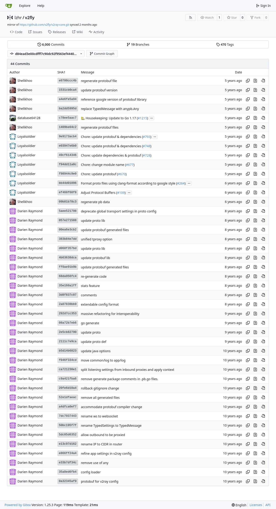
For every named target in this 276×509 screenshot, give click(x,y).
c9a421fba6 (68, 378)
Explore (24, 5)
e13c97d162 (68, 444)
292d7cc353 (68, 313)
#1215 (142, 118)
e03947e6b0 (68, 145)
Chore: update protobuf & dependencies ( (112, 137)
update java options (95, 351)
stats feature (90, 286)
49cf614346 (68, 155)
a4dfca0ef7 (68, 406)
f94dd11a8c (68, 164)
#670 (121, 174)
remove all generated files (100, 397)
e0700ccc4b (68, 80)
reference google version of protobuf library (113, 99)
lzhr (18, 17)
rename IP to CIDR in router (101, 444)
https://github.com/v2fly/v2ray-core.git (44, 25)
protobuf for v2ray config (99, 481)
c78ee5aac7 (68, 118)
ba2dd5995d (68, 108)
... (151, 117)
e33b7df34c (68, 462)
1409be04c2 (68, 127)
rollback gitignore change (100, 388)
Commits (51, 44)
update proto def (93, 341)
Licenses (256, 505)
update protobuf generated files (105, 230)
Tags (225, 44)
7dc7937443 (68, 416)
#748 (146, 146)
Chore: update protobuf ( (99, 174)
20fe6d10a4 (68, 388)
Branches (138, 44)
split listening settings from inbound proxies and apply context (127, 369)
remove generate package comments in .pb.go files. (119, 379)
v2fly (30, 17)
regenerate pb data (95, 202)
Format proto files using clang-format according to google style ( (129, 183)
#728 (146, 155)
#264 (181, 183)
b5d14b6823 (68, 350)
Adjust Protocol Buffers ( (99, 192)
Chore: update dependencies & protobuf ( (112, 155)
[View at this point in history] (263, 80)
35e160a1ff (68, 285)
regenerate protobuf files (99, 127)
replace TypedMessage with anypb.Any (110, 109)
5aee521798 (68, 211)
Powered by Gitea (18, 505)
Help (40, 5)
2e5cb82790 (68, 332)
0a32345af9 (68, 481)
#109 (121, 192)
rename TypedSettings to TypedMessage (111, 425)
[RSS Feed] (190, 17)
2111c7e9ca (68, 341)
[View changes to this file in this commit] (255, 80)
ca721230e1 (68, 369)
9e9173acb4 (68, 136)
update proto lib (93, 220)
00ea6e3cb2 (68, 229)
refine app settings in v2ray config (106, 453)
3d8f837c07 (68, 295)
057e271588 (68, 220)
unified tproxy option (96, 239)
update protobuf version (99, 90)
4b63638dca (68, 257)
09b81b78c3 (68, 201)
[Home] (8, 6)
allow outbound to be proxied (103, 435)
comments (89, 295)
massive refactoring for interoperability (110, 314)
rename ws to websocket (99, 416)
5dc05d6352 (68, 434)
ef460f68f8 (68, 192)
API (267, 505)
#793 (146, 137)
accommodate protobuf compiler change (111, 407)
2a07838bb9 (68, 304)
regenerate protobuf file (99, 81)
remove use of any (94, 463)
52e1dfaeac (68, 397)
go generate (90, 323)
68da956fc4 (68, 276)
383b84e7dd (68, 239)
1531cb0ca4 (68, 90)
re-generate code (94, 276)
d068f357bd (68, 248)
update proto (90, 332)
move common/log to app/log (103, 360)
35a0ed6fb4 (68, 472)
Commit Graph (102, 54)
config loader (91, 472)
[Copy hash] (247, 80)
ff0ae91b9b (68, 267)
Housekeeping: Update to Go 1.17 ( (111, 118)
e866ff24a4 (68, 453)
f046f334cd (68, 360)
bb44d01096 (68, 183)
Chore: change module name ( (103, 164)
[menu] (239, 505)
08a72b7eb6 (68, 322)
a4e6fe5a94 (68, 99)
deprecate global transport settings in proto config (118, 211)
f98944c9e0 (68, 173)
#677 (129, 164)
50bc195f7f (68, 425)
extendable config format (100, 304)
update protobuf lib (95, 258)
